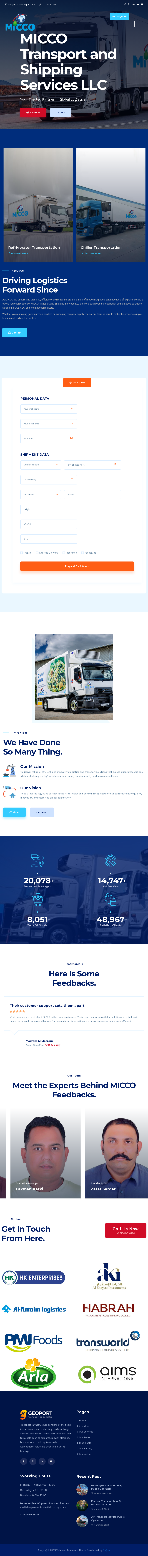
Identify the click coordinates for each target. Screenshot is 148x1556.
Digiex (106, 1550)
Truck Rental (20, 248)
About (61, 112)
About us (84, 1426)
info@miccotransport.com (20, 4)
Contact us (85, 1454)
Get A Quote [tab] (77, 382)
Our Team (84, 1437)
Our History (85, 1448)
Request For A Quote (77, 566)
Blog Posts (85, 1442)
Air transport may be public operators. (108, 1518)
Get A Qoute (119, 16)
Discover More (18, 253)
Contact (33, 112)
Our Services (86, 1431)
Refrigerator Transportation (106, 248)
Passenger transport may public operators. (106, 1487)
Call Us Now (126, 1230)
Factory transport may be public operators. (106, 1503)
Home (82, 1420)
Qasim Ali (16, 1189)
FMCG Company (52, 1045)
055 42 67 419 (47, 4)
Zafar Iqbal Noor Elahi (104, 1189)
